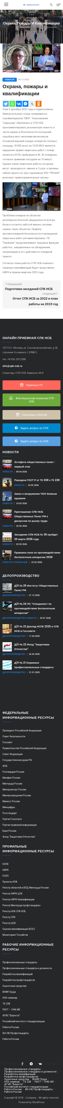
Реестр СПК (9, 917)
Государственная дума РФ (17, 760)
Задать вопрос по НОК (32, 441)
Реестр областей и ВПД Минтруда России (26, 887)
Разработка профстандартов (19, 980)
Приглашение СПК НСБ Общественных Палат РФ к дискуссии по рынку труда (31, 516)
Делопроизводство (14, 595)
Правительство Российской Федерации (24, 748)
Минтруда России (12, 783)
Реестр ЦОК (9, 923)
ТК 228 (6, 1003)
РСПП (6, 875)
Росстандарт (10, 813)
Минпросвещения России (17, 795)
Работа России (11, 1027)
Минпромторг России (14, 789)
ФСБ (5, 766)
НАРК (6, 870)
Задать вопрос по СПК (32, 428)
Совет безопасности (14, 736)
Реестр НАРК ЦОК (13, 893)
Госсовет (7, 742)
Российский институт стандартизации (24, 1021)
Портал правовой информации (20, 825)
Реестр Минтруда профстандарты (21, 905)
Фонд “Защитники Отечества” (19, 836)
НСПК (6, 864)
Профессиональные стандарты (20, 962)
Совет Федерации (13, 754)
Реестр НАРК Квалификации (18, 899)
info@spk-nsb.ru (13, 366)
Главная (11, 27)
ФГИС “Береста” (11, 1015)
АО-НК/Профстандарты (16, 1033)
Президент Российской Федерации (22, 730)
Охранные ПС (31, 385)
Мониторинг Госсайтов (15, 935)
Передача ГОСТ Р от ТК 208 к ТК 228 (37, 480)
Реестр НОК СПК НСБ (14, 911)
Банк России (9, 830)
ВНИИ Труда (9, 991)
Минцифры (9, 807)
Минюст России (11, 801)
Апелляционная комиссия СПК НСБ (31, 400)
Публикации (21, 562)
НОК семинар (10, 997)
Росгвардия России (13, 771)
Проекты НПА (10, 881)
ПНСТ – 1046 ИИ (11, 1009)
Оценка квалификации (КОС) (19, 929)
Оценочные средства (14, 986)
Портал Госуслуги (12, 819)
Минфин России (11, 777)
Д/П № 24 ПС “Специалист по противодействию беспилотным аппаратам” (34, 608)
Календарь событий (31, 414)
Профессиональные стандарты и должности (27, 968)
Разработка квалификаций (18, 974)
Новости (9, 79)
